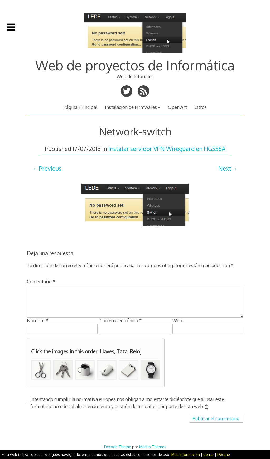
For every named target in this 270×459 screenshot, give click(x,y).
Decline (223, 454)
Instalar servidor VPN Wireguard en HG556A (166, 148)
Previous (50, 168)
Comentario (41, 281)
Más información (185, 454)
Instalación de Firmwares (131, 107)
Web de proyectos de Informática (135, 65)
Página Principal (80, 107)
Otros (201, 107)
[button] (41, 370)
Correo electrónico (121, 320)
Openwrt (177, 107)
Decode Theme (117, 446)
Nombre (37, 320)
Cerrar (208, 454)
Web (177, 320)
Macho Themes (152, 446)
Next (224, 168)
